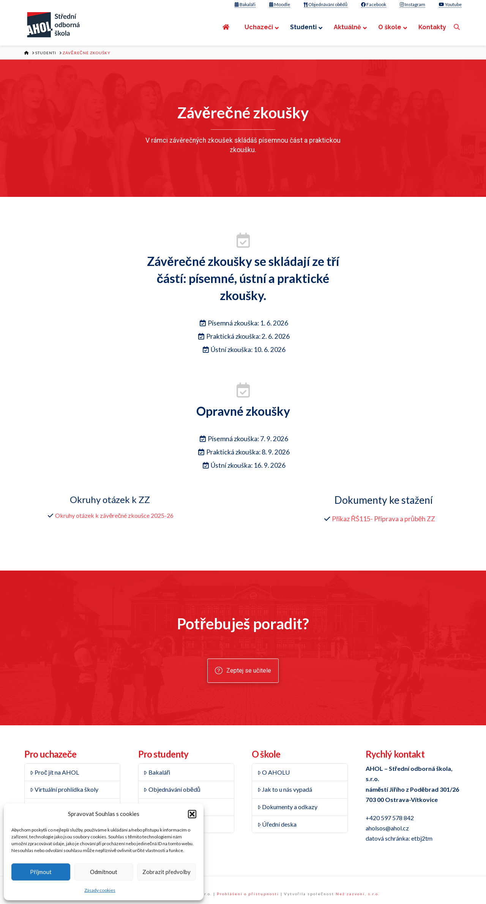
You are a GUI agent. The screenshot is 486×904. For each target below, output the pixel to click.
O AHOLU (273, 772)
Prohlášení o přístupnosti (248, 893)
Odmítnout (103, 871)
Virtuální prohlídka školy (64, 789)
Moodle (279, 4)
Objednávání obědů (325, 4)
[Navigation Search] (458, 27)
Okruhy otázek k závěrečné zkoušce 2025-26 (114, 515)
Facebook (373, 4)
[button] (192, 814)
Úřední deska (277, 824)
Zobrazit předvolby (166, 871)
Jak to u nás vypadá (284, 789)
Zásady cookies (99, 890)
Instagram (412, 4)
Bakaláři (245, 4)
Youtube (450, 4)
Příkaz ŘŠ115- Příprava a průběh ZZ (383, 519)
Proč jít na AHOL (54, 772)
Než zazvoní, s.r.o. (358, 893)
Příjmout (41, 871)
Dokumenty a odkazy (287, 806)
